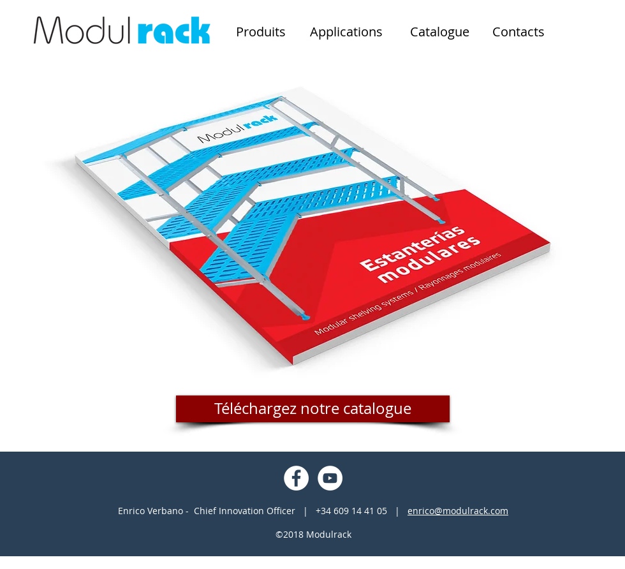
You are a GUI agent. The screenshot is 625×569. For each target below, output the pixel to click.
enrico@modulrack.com (458, 511)
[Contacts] (518, 32)
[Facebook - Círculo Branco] (296, 478)
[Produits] (261, 32)
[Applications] (346, 32)
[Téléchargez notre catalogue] (313, 408)
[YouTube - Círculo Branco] (330, 478)
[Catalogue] (439, 32)
